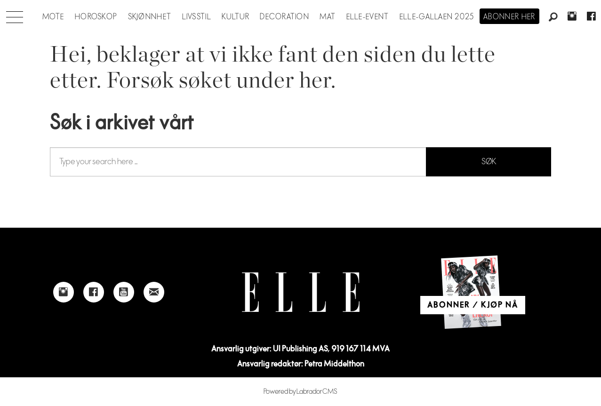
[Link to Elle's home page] (301, 292)
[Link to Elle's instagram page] (63, 292)
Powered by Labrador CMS (300, 392)
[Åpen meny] (14, 14)
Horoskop (96, 17)
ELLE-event (367, 17)
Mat (328, 17)
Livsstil (196, 17)
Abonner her (509, 17)
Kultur (235, 17)
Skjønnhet (150, 17)
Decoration (284, 17)
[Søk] (553, 17)
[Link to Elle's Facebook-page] (93, 292)
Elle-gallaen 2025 (437, 17)
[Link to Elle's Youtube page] (123, 292)
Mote (53, 17)
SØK (488, 162)
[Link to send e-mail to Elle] (154, 292)
